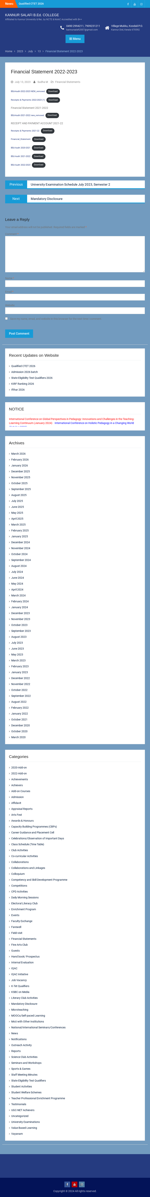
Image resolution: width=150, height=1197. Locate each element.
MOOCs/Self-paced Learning (28, 1015)
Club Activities (19, 850)
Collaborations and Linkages (28, 867)
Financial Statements (67, 81)
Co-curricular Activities (24, 856)
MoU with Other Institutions (27, 1021)
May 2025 (17, 512)
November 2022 (20, 684)
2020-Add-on (19, 767)
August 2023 (19, 636)
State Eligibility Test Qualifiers (28, 1080)
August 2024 (19, 565)
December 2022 (20, 678)
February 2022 (20, 707)
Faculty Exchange (21, 921)
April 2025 (17, 518)
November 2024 (20, 548)
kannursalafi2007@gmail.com (82, 29)
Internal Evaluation (22, 962)
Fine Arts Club (19, 944)
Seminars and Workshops (26, 1062)
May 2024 (17, 583)
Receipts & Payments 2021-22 (25, 130)
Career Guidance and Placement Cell (32, 832)
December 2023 (20, 613)
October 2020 (19, 731)
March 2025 (18, 524)
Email (9, 291)
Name (9, 278)
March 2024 (18, 595)
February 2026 (20, 459)
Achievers (17, 785)
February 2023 (20, 666)
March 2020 (18, 737)
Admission (17, 797)
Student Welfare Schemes (26, 1092)
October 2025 (19, 483)
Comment (12, 234)
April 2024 (17, 589)
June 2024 (17, 577)
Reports (16, 1051)
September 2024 (21, 560)
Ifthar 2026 (18, 389)
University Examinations (25, 1121)
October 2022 (19, 689)
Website (10, 305)
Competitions (19, 885)
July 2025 (17, 500)
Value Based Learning (24, 1127)
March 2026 (18, 453)
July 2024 (17, 571)
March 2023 (18, 660)
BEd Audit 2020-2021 (20, 148)
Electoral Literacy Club (24, 903)
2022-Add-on (19, 773)
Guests (15, 950)
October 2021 (19, 719)
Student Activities (21, 1086)
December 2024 (20, 542)
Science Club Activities (24, 1056)
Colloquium (18, 873)
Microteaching (19, 1009)
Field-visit (16, 932)
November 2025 (20, 477)
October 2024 (19, 554)
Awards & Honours (22, 820)
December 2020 (20, 725)
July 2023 (17, 642)
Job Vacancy (19, 980)
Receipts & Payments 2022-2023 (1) (28, 100)
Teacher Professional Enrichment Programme (38, 1098)
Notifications (19, 1039)
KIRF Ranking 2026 (22, 383)
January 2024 (19, 607)
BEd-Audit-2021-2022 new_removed (27, 115)
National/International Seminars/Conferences (38, 1027)
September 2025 (21, 489)
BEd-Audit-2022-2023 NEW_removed (28, 91)
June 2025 (17, 506)
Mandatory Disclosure (24, 1003)
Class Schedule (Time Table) (27, 844)
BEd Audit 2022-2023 (20, 164)
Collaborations (20, 862)
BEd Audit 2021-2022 (20, 156)
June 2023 (17, 648)
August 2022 (19, 701)
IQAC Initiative (19, 974)
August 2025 (19, 495)
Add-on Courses (20, 791)
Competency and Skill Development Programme (39, 879)
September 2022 (21, 695)
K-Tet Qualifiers (20, 986)
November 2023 (20, 619)
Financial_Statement (21, 139)
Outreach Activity (21, 1045)
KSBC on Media (20, 991)
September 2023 (21, 630)
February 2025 (20, 530)
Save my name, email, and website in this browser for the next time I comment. (56, 318)
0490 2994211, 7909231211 (83, 25)
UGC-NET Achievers (22, 1110)
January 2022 (19, 713)
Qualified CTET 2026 (31, 3)
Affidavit (16, 802)
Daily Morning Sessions (25, 897)
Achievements (19, 779)
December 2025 (20, 471)
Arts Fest (16, 814)
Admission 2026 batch (24, 371)
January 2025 (19, 536)
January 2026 (19, 465)
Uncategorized (19, 1116)
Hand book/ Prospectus (25, 956)
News (14, 1033)
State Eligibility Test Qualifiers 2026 (32, 377)
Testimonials (18, 1104)
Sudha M (42, 81)
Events (15, 915)
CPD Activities (19, 891)
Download (53, 91)
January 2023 (19, 672)
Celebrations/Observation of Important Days (37, 838)
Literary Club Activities (24, 997)
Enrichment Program (23, 909)
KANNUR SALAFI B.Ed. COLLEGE (32, 15)
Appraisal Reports (21, 808)
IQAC (14, 968)
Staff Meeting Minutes (24, 1074)
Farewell (16, 927)
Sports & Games (20, 1068)
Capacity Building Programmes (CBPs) (34, 826)
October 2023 (19, 625)
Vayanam (17, 1133)
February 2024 (20, 601)
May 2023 (17, 654)
